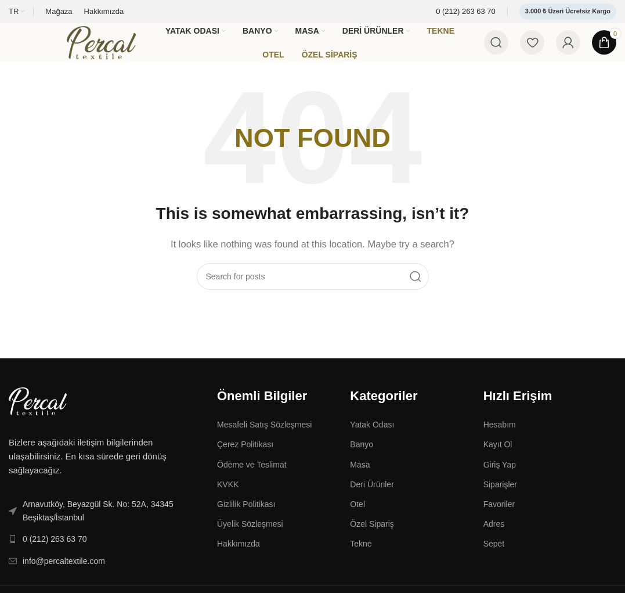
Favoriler (499, 517)
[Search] (496, 49)
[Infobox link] (466, 12)
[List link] (104, 524)
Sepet (494, 557)
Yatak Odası (372, 438)
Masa (360, 478)
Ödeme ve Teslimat (252, 478)
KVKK (228, 497)
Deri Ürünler (371, 497)
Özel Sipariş (371, 537)
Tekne (360, 557)
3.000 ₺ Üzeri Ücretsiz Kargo (567, 11)
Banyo (361, 457)
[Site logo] (107, 48)
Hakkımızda (238, 557)
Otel (357, 517)
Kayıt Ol (497, 457)
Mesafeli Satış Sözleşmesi (264, 438)
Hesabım (499, 438)
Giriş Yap (499, 478)
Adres (494, 537)
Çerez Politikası (245, 457)
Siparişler (500, 497)
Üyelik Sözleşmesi (250, 537)
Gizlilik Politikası (246, 517)
